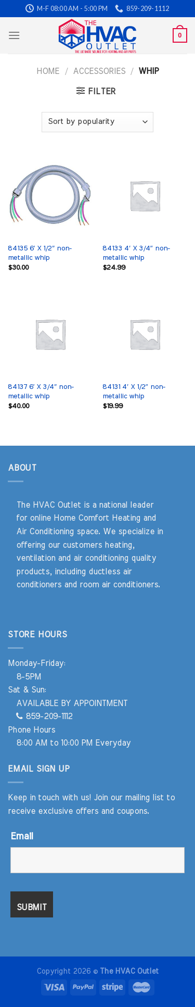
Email (21, 836)
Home (47, 71)
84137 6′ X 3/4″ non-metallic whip (41, 391)
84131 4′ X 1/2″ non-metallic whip (133, 391)
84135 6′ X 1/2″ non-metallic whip (40, 253)
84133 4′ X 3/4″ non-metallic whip (136, 253)
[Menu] (14, 35)
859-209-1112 (44, 716)
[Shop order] (97, 122)
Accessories (99, 71)
